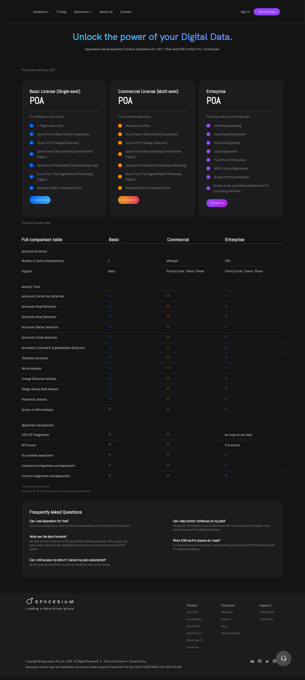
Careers (226, 622)
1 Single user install (50, 128)
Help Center (267, 615)
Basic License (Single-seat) (64, 100)
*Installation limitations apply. (36, 489)
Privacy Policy (137, 664)
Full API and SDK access (230, 163)
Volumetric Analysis (34, 402)
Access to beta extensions (231, 180)
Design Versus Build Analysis (40, 392)
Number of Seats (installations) (43, 264)
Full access (232, 448)
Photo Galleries (231, 636)
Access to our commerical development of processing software (241, 191)
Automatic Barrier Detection (40, 330)
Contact (178, 13)
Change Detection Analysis (39, 381)
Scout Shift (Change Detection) (58, 146)
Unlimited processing (227, 128)
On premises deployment (38, 458)
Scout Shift (193, 629)
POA (227, 264)
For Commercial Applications (134, 120)
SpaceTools (194, 636)
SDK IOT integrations (35, 438)
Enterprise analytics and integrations (228, 120)
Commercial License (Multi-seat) (152, 100)
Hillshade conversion (35, 361)
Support (27, 274)
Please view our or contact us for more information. (56, 494)
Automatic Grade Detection (39, 340)
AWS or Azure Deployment (231, 171)
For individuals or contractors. (47, 120)
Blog (224, 629)
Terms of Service (114, 664)
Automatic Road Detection (39, 309)
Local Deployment (226, 154)
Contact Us (40, 203)
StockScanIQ (194, 643)
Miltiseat (172, 264)
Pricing (114, 13)
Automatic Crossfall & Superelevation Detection (53, 351)
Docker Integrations (227, 146)
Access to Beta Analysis (37, 412)
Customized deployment (230, 137)
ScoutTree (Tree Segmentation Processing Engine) (65, 180)
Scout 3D (192, 615)
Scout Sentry (194, 622)
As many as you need (238, 438)
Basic (111, 274)
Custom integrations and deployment (46, 479)
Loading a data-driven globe (50, 612)
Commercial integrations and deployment (48, 468)
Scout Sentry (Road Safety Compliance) (63, 137)
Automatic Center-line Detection (43, 299)
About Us (158, 13)
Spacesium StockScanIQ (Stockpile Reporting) (67, 168)
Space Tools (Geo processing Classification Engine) (65, 157)
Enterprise (240, 100)
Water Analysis (31, 371)
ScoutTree (193, 650)
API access (29, 448)
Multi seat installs (138, 128)
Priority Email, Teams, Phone (185, 274)
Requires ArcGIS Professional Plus (59, 191)
